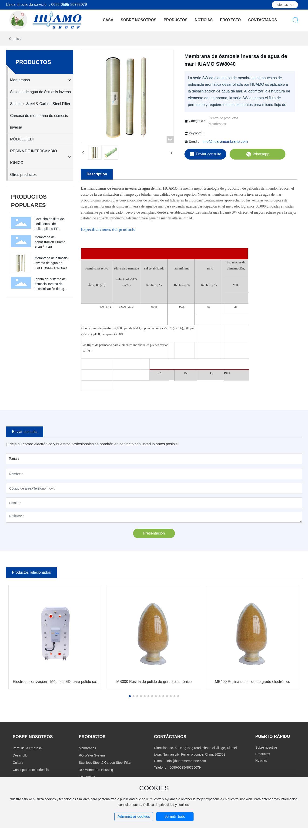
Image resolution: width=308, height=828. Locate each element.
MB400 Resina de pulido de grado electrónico (252, 682)
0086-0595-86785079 (185, 767)
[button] (130, 696)
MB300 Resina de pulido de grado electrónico (154, 682)
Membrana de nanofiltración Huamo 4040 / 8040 (50, 242)
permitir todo (174, 816)
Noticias (261, 760)
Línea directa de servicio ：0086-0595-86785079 (46, 5)
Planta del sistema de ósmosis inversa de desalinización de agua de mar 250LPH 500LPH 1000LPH (51, 288)
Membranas (217, 124)
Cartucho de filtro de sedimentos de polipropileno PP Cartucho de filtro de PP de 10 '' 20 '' (49, 228)
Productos (262, 754)
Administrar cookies (133, 816)
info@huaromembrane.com (225, 141)
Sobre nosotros (266, 747)
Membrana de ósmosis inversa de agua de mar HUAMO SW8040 (51, 263)
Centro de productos (223, 118)
